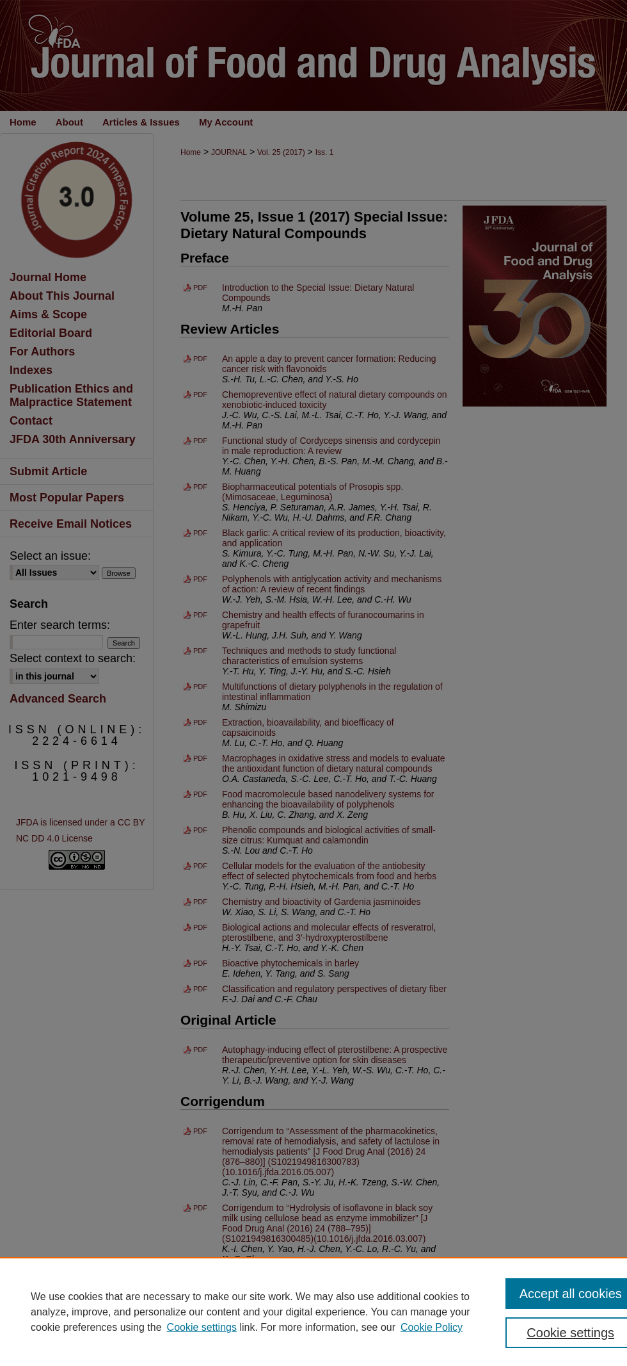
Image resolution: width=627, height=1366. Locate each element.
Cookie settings (202, 1327)
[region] (313, 1311)
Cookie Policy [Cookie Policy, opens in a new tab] (432, 1327)
